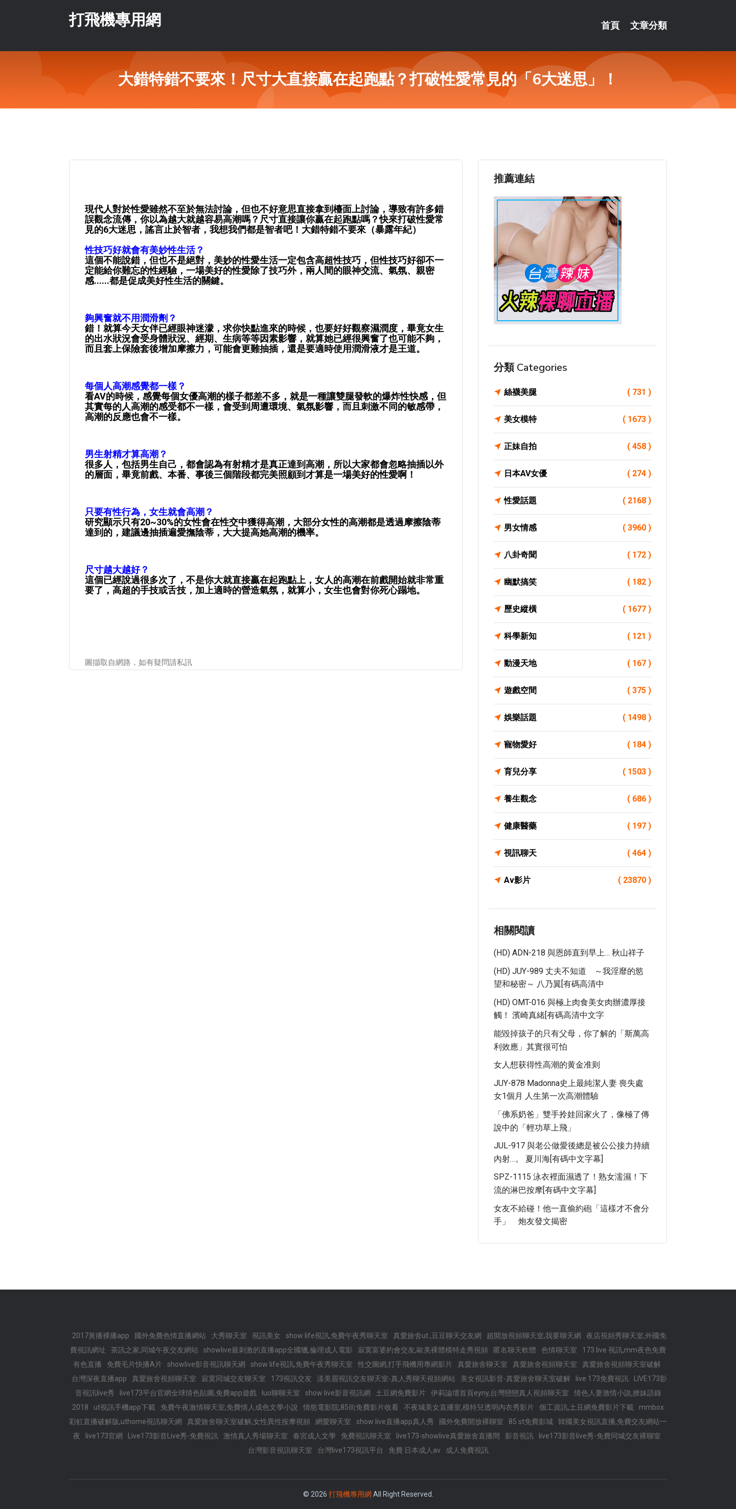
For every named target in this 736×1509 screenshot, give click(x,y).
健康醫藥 (577, 826)
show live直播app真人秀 (395, 1421)
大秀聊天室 (229, 1336)
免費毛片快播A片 (134, 1364)
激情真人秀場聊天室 (255, 1436)
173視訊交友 (291, 1378)
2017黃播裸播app (100, 1336)
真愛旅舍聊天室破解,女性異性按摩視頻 (248, 1421)
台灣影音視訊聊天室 (280, 1450)
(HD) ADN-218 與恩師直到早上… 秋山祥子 (569, 953)
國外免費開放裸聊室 (471, 1421)
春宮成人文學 (314, 1436)
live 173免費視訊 (602, 1378)
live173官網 (104, 1436)
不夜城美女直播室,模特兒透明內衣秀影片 (469, 1407)
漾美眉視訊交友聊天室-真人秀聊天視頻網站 (386, 1378)
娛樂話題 (577, 718)
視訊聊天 (577, 853)
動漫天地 (577, 663)
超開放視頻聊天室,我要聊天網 (534, 1336)
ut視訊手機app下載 (124, 1407)
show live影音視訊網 (338, 1393)
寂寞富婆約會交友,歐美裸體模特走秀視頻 (423, 1350)
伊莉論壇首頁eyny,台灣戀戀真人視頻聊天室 (500, 1393)
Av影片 (577, 880)
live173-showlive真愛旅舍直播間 (448, 1436)
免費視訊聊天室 (366, 1436)
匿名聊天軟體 (514, 1350)
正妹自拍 (577, 446)
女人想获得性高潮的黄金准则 (547, 1065)
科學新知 (577, 636)
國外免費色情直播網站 (170, 1336)
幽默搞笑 (577, 582)
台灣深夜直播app (99, 1378)
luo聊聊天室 (281, 1393)
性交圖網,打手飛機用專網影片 (405, 1364)
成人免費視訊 (467, 1450)
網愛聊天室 (333, 1421)
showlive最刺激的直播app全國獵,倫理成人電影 (278, 1350)
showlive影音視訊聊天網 (206, 1364)
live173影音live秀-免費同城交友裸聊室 (600, 1436)
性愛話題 (577, 501)
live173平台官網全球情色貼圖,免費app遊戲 (188, 1393)
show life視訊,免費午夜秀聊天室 (337, 1336)
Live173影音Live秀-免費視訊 (173, 1436)
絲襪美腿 (577, 392)
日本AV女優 (577, 474)
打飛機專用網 (115, 20)
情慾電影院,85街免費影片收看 (351, 1407)
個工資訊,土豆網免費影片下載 (586, 1407)
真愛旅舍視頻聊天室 (545, 1364)
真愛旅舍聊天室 (482, 1364)
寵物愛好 (577, 745)
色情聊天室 (559, 1350)
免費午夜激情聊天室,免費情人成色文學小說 (229, 1407)
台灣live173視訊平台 (350, 1450)
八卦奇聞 (577, 555)
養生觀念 (577, 799)
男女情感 (577, 528)
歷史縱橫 (577, 609)
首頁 (610, 25)
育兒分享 (577, 772)
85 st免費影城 (531, 1421)
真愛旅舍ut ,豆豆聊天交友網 (437, 1336)
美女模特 (577, 419)
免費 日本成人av (414, 1450)
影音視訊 (519, 1436)
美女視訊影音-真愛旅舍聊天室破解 (515, 1378)
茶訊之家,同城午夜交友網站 (154, 1350)
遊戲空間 (577, 690)
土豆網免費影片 (401, 1393)
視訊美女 (266, 1336)
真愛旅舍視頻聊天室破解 (621, 1364)
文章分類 (648, 25)
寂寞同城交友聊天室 (233, 1378)
